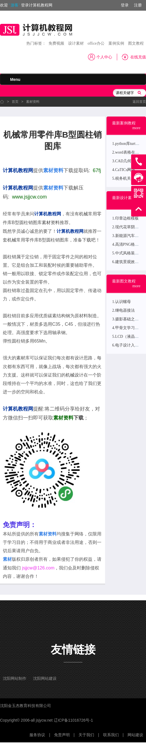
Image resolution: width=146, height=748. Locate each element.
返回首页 (139, 102)
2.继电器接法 (123, 310)
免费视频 (56, 43)
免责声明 (62, 735)
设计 (79, 357)
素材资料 (33, 102)
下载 (86, 240)
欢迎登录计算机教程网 (26, 5)
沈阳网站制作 (14, 678)
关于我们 (86, 735)
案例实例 (116, 43)
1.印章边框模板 (125, 218)
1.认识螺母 (121, 302)
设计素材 (76, 43)
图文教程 (136, 43)
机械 (83, 213)
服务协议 (37, 735)
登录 (125, 5)
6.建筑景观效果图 (127, 262)
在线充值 (138, 57)
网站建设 (135, 735)
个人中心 (104, 57)
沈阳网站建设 (45, 678)
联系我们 (111, 735)
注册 (138, 5)
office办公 (95, 43)
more (136, 128)
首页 (15, 102)
